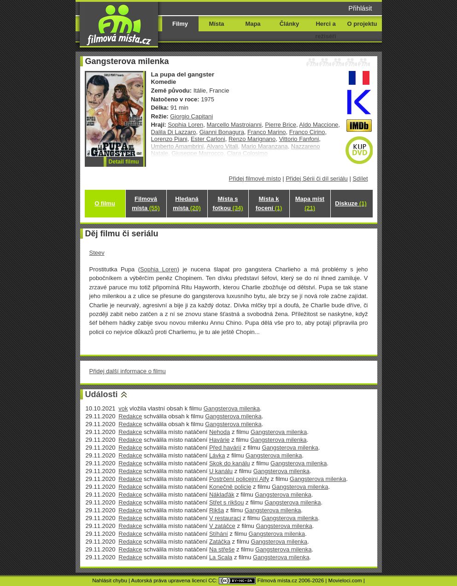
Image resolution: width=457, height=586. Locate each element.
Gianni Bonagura (221, 132)
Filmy (180, 23)
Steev (97, 252)
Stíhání (218, 533)
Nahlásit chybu (109, 580)
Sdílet (360, 178)
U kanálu (221, 471)
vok (123, 408)
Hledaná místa (186, 203)
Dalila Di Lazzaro (173, 132)
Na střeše (221, 549)
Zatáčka (219, 541)
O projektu (362, 23)
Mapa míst (309, 203)
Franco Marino (266, 132)
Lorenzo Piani (169, 138)
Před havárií (225, 447)
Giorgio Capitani (191, 116)
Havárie (219, 439)
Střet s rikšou (226, 502)
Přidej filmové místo (255, 178)
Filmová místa (145, 203)
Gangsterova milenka (232, 408)
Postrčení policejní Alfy (239, 478)
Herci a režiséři (325, 30)
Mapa (252, 23)
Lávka (217, 455)
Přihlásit (360, 8)
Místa (216, 23)
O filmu (104, 203)
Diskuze (350, 203)
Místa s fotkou (227, 203)
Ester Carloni (208, 138)
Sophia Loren (185, 124)
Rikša (216, 510)
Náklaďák (221, 494)
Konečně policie (230, 486)
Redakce (130, 416)
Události (101, 394)
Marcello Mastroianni (234, 124)
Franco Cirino (307, 132)
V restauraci (225, 518)
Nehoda (219, 431)
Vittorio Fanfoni (299, 138)
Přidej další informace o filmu (127, 371)
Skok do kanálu (229, 463)
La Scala (220, 557)
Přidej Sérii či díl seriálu (317, 178)
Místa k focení (269, 203)
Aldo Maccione (318, 124)
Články (289, 23)
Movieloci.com (345, 580)
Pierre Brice (280, 124)
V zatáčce (222, 525)
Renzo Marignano (251, 138)
